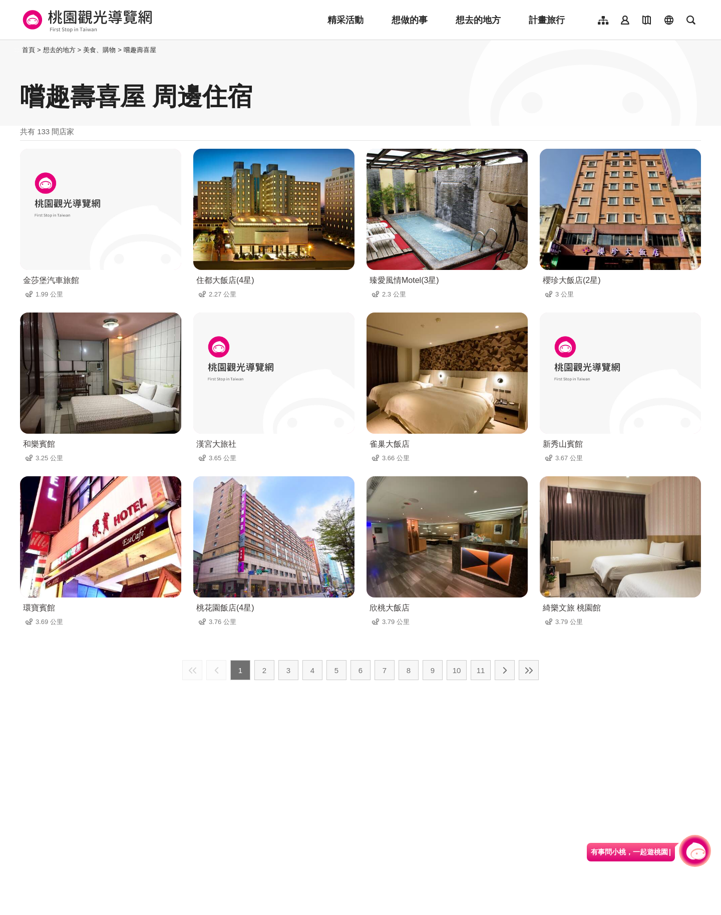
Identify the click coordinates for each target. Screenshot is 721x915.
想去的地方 (478, 20)
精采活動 (345, 20)
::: (17, 50)
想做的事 (410, 20)
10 (457, 670)
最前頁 (192, 670)
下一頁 (505, 670)
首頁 (28, 50)
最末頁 (529, 670)
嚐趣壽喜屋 (140, 50)
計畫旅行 (547, 20)
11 (481, 670)
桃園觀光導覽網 (86, 20)
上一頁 (216, 670)
